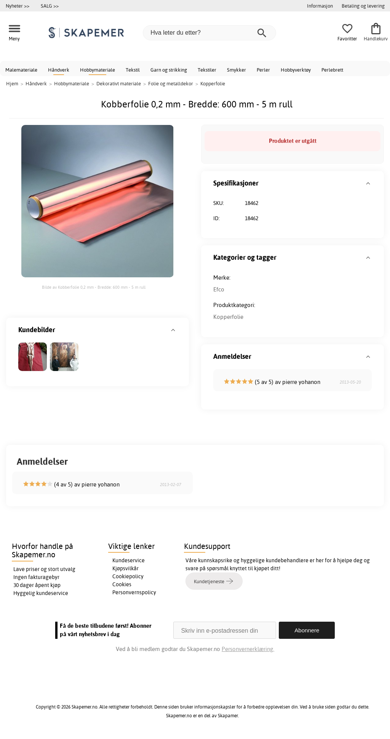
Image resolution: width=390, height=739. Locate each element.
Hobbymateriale (97, 70)
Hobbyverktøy (296, 70)
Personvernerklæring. (248, 649)
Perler (263, 70)
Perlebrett (332, 70)
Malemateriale (21, 70)
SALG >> (50, 6)
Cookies (121, 584)
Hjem (12, 83)
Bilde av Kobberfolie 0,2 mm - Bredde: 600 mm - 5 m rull (93, 287)
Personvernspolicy (134, 592)
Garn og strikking (168, 70)
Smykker (236, 70)
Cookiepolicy (128, 576)
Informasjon (320, 6)
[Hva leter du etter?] (209, 32)
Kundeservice (128, 560)
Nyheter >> (17, 6)
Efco (218, 289)
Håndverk (58, 70)
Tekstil (133, 70)
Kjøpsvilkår (125, 568)
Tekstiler (207, 70)
